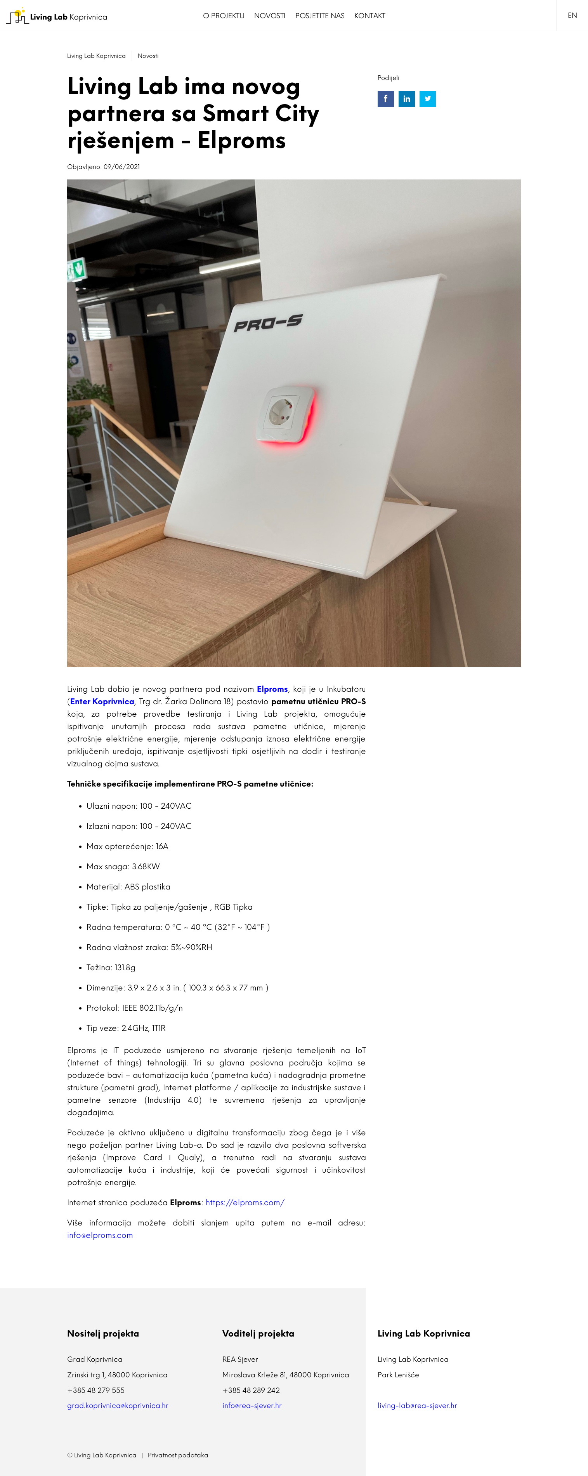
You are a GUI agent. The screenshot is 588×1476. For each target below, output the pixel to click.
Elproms (272, 689)
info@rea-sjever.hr (252, 1405)
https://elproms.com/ (245, 1202)
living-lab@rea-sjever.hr (417, 1405)
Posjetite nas (320, 16)
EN (572, 15)
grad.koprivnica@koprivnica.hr (117, 1405)
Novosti (270, 16)
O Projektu (224, 16)
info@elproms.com (100, 1235)
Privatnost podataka (178, 1455)
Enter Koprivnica (102, 701)
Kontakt (369, 16)
